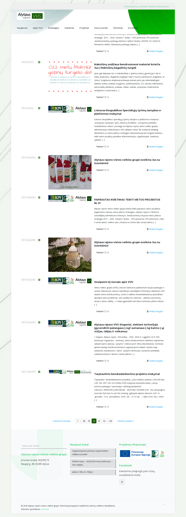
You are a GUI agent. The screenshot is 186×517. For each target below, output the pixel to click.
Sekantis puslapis (125, 421)
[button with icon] (122, 482)
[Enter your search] (44, 446)
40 (94, 421)
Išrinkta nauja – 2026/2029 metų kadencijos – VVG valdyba (92, 463)
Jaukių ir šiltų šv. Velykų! (82, 472)
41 (99, 421)
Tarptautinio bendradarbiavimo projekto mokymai (127, 374)
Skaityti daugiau (156, 51)
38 (84, 421)
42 (104, 421)
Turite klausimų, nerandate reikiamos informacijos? (146, 6)
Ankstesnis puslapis (61, 421)
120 (110, 421)
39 (89, 421)
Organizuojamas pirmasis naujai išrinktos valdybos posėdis (90, 453)
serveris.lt (44, 509)
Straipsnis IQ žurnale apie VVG (113, 282)
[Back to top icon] (164, 504)
